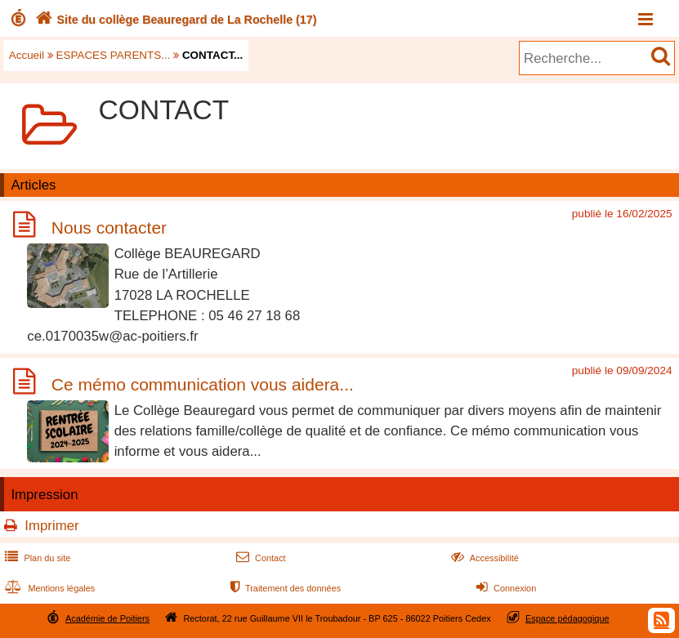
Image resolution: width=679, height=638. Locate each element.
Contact (259, 558)
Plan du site (36, 558)
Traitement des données (284, 588)
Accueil (26, 55)
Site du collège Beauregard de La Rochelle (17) (174, 19)
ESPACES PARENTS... (113, 55)
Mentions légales (48, 588)
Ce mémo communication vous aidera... (202, 384)
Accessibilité (483, 558)
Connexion (504, 588)
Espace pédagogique (567, 618)
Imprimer (51, 525)
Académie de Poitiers (107, 618)
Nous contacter (109, 227)
